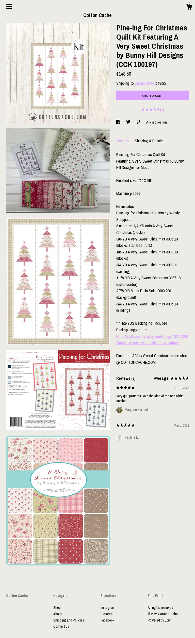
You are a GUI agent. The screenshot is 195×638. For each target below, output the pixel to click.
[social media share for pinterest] (138, 122)
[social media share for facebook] (118, 122)
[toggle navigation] (9, 6)
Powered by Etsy (159, 620)
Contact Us (61, 626)
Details (123, 141)
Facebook (107, 620)
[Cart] (189, 7)
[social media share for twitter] (128, 122)
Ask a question (156, 122)
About (57, 614)
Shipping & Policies (150, 141)
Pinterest (107, 614)
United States (145, 83)
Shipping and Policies (68, 620)
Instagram (108, 607)
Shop (57, 607)
